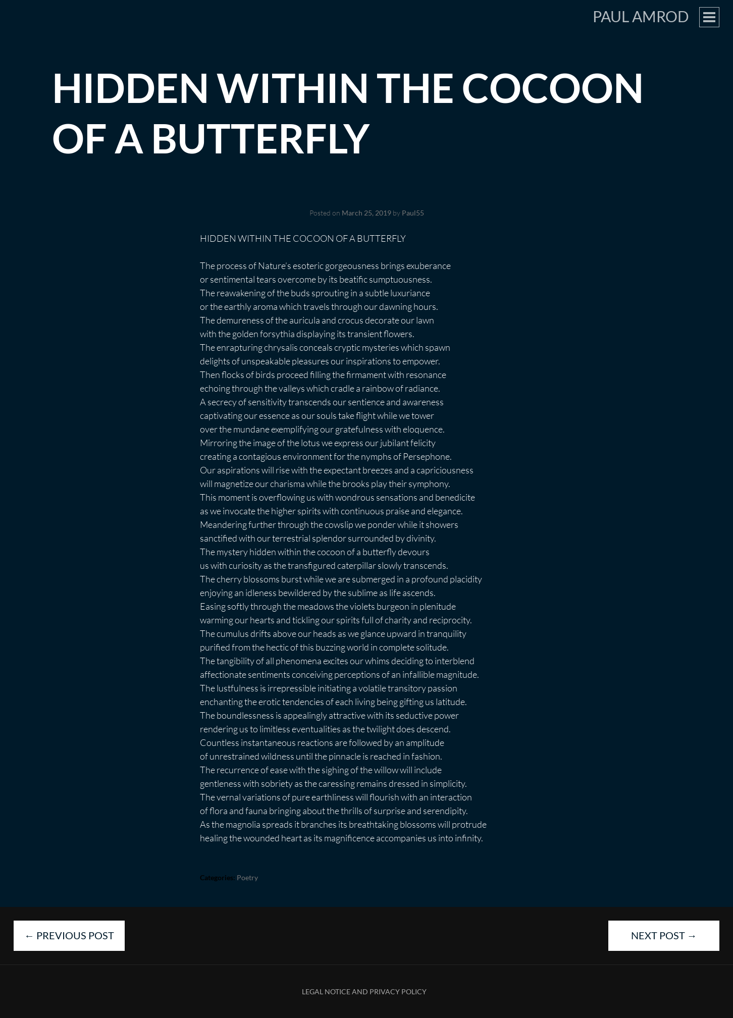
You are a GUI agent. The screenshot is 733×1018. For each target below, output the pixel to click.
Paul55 (413, 212)
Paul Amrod (641, 16)
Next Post (664, 935)
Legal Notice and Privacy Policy (364, 991)
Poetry (247, 877)
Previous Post (69, 935)
